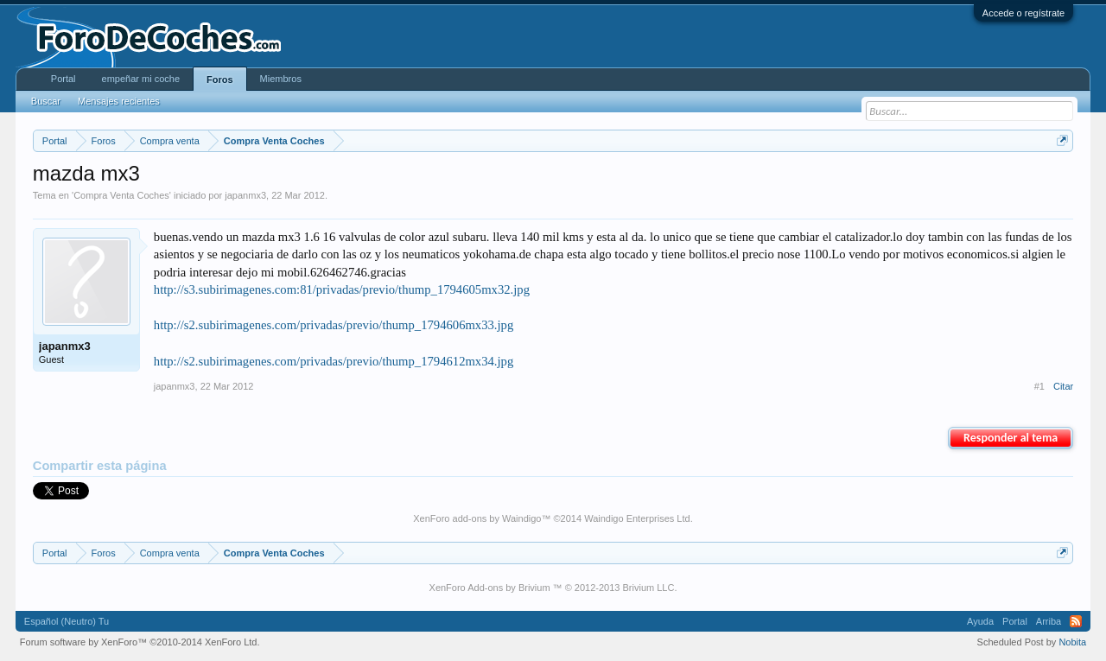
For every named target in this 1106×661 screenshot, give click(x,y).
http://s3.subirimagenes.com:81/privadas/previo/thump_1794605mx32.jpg (342, 289)
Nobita (1072, 642)
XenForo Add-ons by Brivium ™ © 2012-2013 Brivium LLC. (553, 587)
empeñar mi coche (141, 78)
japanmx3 (245, 195)
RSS (1076, 621)
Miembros (281, 78)
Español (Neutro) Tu (66, 621)
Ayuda (980, 621)
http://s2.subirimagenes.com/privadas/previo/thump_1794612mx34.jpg (333, 361)
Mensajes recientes (119, 101)
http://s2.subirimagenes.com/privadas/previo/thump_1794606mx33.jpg (333, 325)
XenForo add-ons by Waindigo (477, 518)
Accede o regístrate (1023, 13)
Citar (1063, 386)
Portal (63, 78)
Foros (220, 79)
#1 (1039, 386)
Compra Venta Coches (121, 195)
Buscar (45, 101)
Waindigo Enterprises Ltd (637, 518)
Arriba (1048, 621)
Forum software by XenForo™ (140, 642)
